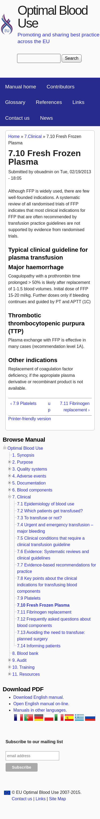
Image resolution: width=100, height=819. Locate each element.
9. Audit (19, 660)
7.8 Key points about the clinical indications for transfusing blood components (47, 584)
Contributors (61, 86)
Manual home (20, 86)
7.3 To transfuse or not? (39, 518)
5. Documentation (29, 483)
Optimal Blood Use (52, 16)
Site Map (57, 799)
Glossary (15, 102)
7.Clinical (33, 136)
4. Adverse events (29, 476)
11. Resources (26, 674)
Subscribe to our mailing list (34, 741)
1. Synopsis (23, 455)
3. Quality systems (29, 469)
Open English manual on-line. (41, 703)
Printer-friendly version (29, 418)
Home (14, 136)
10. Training (23, 667)
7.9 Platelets (29, 598)
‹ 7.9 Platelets (23, 403)
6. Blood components (32, 490)
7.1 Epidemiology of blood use (45, 504)
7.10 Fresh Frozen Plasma (43, 605)
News (46, 118)
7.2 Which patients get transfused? (50, 511)
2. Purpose (22, 462)
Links (79, 102)
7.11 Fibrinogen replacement (44, 612)
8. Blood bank (25, 653)
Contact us (17, 118)
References (49, 102)
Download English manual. (38, 697)
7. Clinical (21, 497)
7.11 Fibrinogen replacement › (75, 406)
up (49, 406)
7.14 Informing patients (39, 646)
